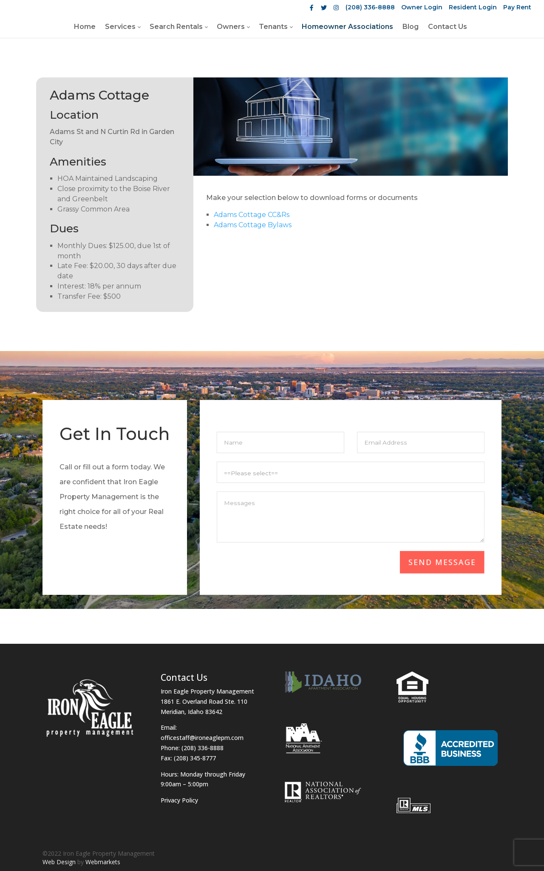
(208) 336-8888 (370, 7)
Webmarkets (102, 862)
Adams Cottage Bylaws (253, 225)
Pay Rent (517, 7)
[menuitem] (84, 26)
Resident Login (473, 7)
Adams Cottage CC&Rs (251, 215)
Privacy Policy (179, 800)
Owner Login (421, 7)
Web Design (59, 862)
